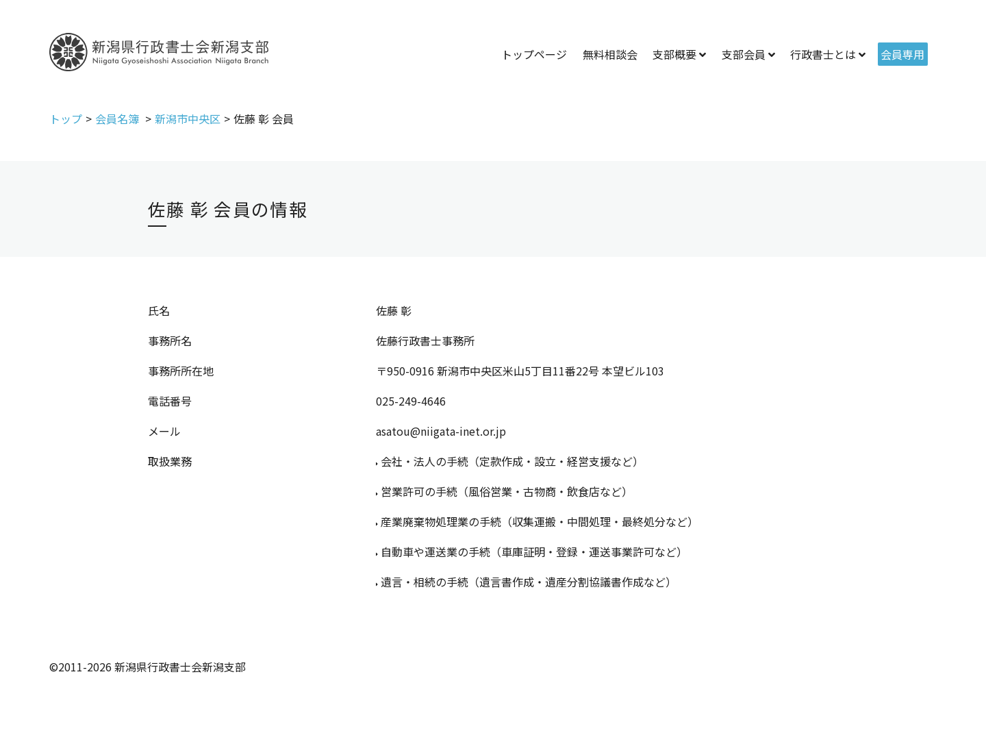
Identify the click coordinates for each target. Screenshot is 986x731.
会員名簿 (118, 118)
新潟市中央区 (187, 118)
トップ (65, 118)
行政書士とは (823, 54)
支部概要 (674, 54)
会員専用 (902, 54)
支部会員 (744, 54)
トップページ (534, 54)
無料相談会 (610, 54)
